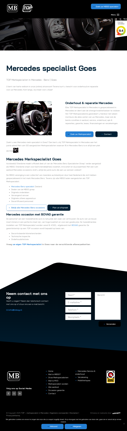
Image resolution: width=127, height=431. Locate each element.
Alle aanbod (53, 387)
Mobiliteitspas (84, 380)
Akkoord (53, 426)
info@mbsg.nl (14, 310)
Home (50, 371)
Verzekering (83, 377)
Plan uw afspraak (60, 207)
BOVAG (75, 225)
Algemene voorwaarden (59, 413)
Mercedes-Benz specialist (22, 186)
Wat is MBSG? (54, 374)
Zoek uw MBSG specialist (107, 6)
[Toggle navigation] (118, 15)
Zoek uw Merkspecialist (80, 134)
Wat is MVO (53, 380)
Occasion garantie (56, 390)
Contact (107, 134)
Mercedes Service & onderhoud (85, 372)
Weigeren (77, 426)
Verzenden (111, 324)
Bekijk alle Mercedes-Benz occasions (28, 207)
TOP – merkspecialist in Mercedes (34, 413)
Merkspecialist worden (58, 384)
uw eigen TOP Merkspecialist (27, 244)
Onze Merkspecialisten (58, 377)
